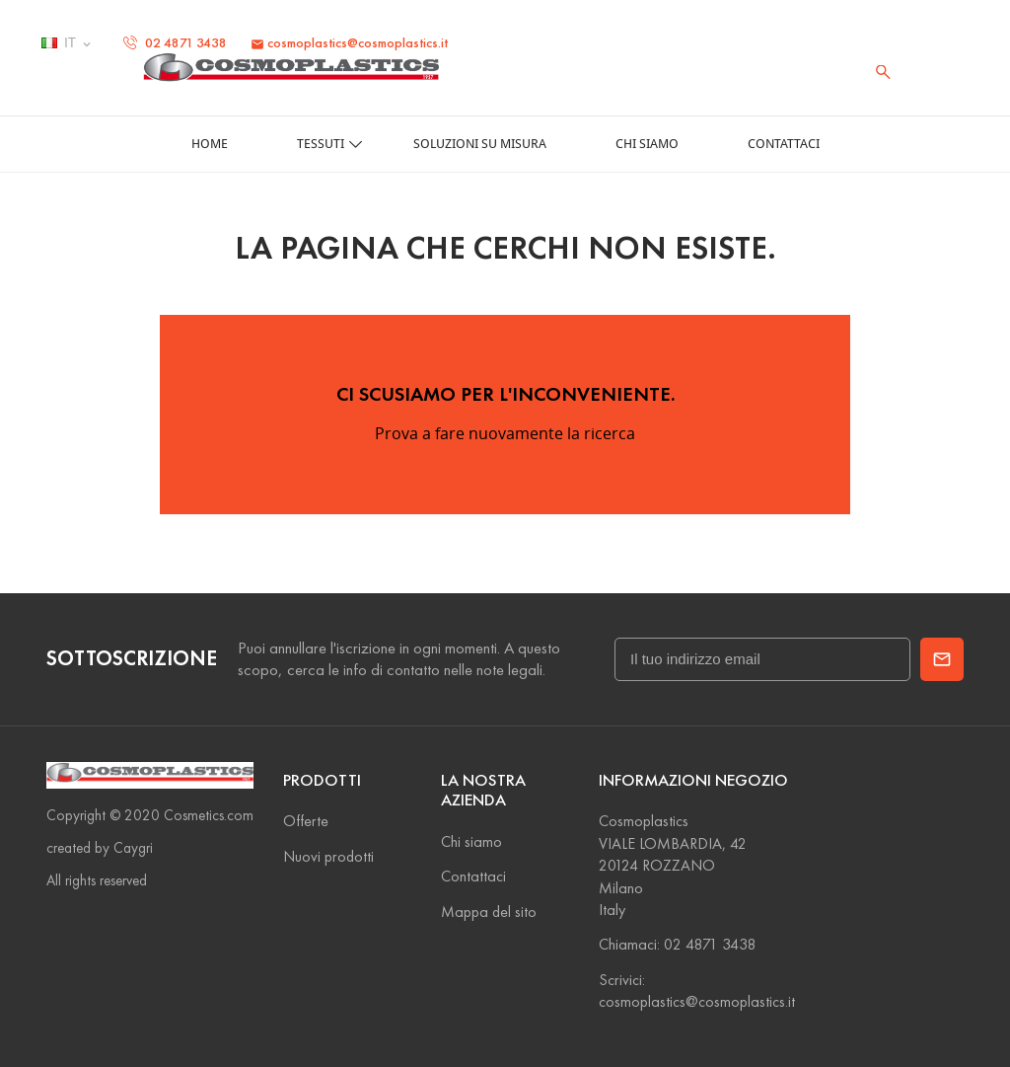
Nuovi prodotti (328, 856)
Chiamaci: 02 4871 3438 (678, 944)
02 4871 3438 (175, 43)
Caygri (133, 848)
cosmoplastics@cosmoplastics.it (349, 43)
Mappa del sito (489, 911)
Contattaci (473, 876)
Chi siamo (471, 841)
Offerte (305, 820)
